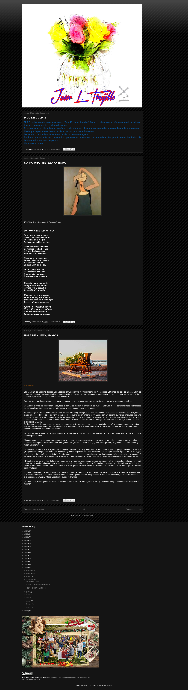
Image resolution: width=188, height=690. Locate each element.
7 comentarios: (55, 500)
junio (28, 592)
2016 (26, 555)
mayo (28, 595)
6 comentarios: (55, 322)
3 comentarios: (55, 149)
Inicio (85, 509)
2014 (26, 561)
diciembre (29, 570)
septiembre (30, 579)
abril (28, 598)
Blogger (109, 685)
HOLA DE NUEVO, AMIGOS (41, 335)
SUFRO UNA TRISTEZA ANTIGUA (45, 162)
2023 (26, 534)
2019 (26, 546)
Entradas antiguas (133, 509)
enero (28, 607)
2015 (26, 558)
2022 (26, 537)
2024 (26, 531)
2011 (26, 611)
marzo (28, 601)
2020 (26, 543)
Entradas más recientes (34, 509)
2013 (26, 564)
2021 (26, 540)
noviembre (30, 573)
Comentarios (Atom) (87, 515)
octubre (29, 576)
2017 (26, 552)
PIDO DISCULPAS (35, 117)
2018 (26, 549)
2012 (26, 567)
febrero (29, 604)
